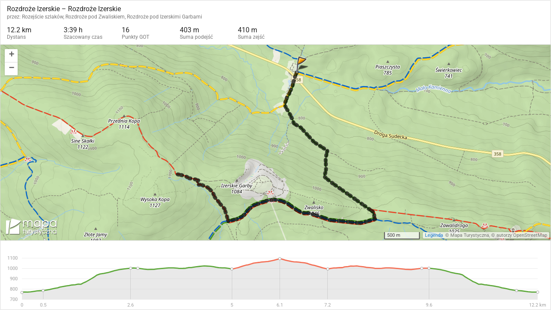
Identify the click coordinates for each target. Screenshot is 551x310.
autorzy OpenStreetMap (521, 235)
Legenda (434, 235)
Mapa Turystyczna (469, 235)
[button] (11, 55)
